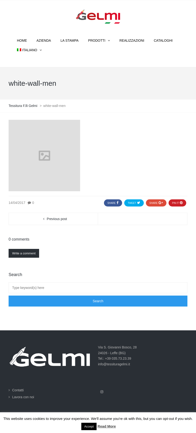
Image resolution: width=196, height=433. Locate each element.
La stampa (70, 40)
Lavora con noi (23, 397)
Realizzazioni (131, 40)
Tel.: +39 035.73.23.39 (114, 358)
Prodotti (96, 40)
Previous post (57, 219)
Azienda (43, 40)
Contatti (18, 390)
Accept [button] (89, 426)
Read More (107, 426)
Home (22, 40)
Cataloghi (163, 40)
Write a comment (24, 253)
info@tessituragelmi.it (114, 364)
